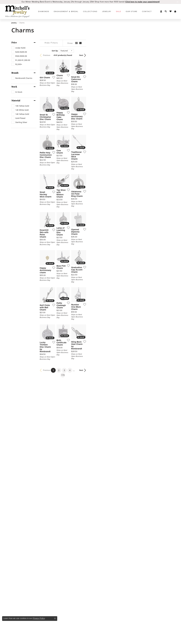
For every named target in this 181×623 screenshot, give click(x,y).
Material (15, 100)
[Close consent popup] (55, 618)
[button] (161, 11)
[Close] (177, 2)
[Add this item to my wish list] (80, 104)
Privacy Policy (39, 618)
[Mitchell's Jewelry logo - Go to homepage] (17, 11)
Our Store (131, 11)
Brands (15, 73)
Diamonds (43, 11)
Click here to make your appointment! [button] (142, 2)
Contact (147, 11)
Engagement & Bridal (66, 11)
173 (116, 513)
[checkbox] (18, 48)
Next (165, 55)
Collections (90, 11)
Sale (118, 11)
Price (14, 42)
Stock (14, 87)
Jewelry (106, 11)
